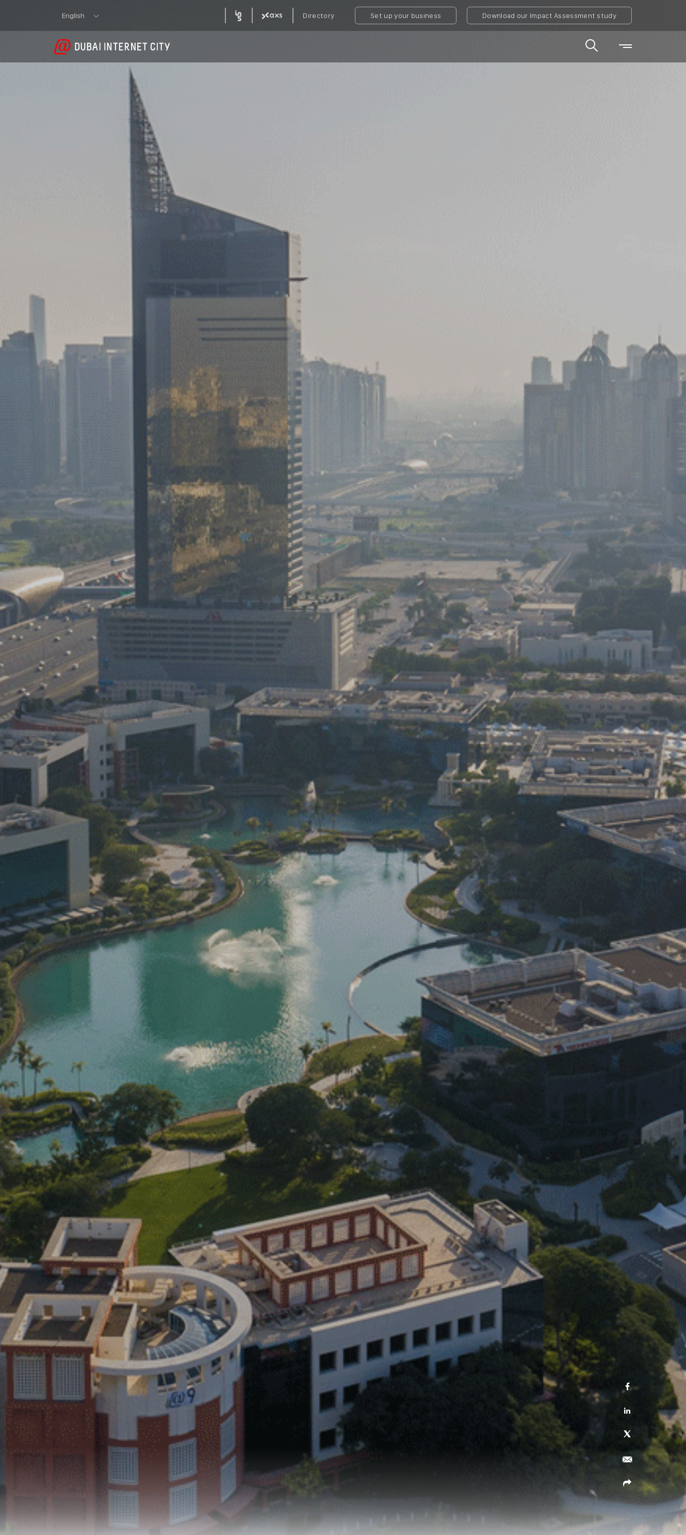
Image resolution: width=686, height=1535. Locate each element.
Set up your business (405, 15)
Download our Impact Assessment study (549, 15)
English (73, 15)
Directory (318, 15)
